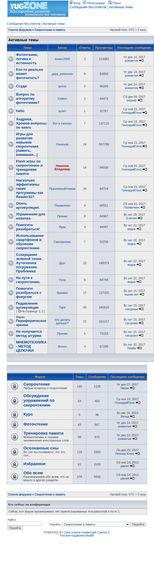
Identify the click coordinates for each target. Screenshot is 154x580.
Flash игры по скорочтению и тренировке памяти (29, 167)
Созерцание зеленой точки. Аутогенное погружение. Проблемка (29, 263)
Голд (62, 279)
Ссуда (21, 86)
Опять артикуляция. (28, 205)
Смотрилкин (62, 241)
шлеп (62, 111)
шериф (131, 100)
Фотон (62, 346)
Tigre (62, 307)
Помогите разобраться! (28, 227)
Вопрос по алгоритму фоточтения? (27, 98)
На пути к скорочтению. (28, 280)
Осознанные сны (41, 448)
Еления (131, 218)
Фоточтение (35, 424)
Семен (62, 98)
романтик (131, 60)
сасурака (131, 309)
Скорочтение (36, 384)
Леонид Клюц (124, 453)
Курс (28, 414)
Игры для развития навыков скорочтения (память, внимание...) (27, 144)
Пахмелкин (62, 205)
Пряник (62, 216)
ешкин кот (132, 294)
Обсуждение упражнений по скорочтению (39, 400)
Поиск (114, 3)
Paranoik (62, 144)
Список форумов (20, 29)
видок (132, 229)
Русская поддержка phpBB (77, 535)
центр (62, 86)
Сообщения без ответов (87, 7)
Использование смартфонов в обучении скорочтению (30, 242)
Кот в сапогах (62, 123)
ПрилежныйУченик (62, 188)
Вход (74, 3)
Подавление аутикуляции (27, 305)
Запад (124, 416)
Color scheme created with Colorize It (87, 532)
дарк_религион (62, 73)
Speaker (62, 292)
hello (20, 111)
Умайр (131, 348)
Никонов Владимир (62, 167)
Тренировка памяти (43, 433)
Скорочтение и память (50, 29)
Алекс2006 (62, 59)
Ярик (62, 227)
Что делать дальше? (62, 321)
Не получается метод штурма (29, 333)
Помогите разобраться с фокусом (29, 292)
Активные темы (121, 7)
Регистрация (94, 3)
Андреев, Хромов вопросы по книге (31, 123)
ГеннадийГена (131, 112)
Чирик (124, 388)
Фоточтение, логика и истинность (27, 59)
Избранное (34, 463)
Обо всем (33, 472)
